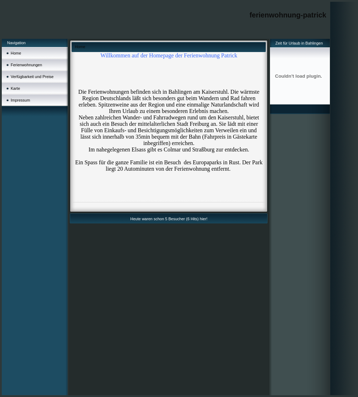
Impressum (20, 100)
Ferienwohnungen (26, 65)
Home (16, 53)
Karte (15, 88)
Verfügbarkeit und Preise (32, 76)
